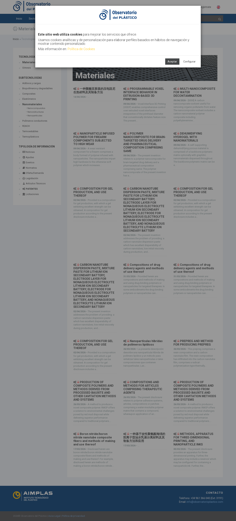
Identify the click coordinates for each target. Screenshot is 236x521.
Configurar (189, 61)
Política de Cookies (81, 49)
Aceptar (172, 61)
